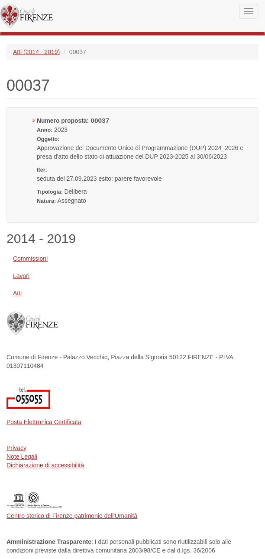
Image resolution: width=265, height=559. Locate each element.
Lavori (21, 275)
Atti (17, 293)
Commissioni (30, 258)
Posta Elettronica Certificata (43, 421)
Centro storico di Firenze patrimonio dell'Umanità (71, 515)
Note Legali (21, 456)
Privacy (16, 447)
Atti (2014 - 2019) (36, 51)
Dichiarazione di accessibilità (45, 465)
